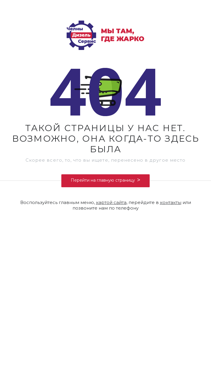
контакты (170, 202)
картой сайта (111, 202)
